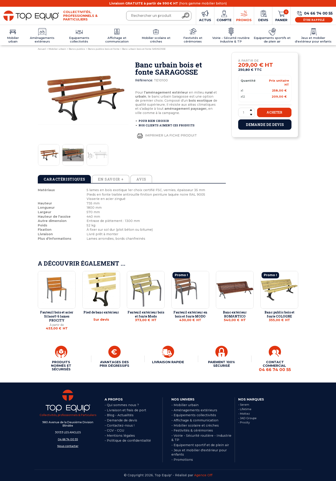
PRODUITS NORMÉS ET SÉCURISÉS (61, 365)
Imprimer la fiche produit (166, 135)
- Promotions (182, 460)
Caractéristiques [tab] (64, 179)
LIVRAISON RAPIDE (168, 362)
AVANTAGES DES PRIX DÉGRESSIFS (114, 364)
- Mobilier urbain (185, 405)
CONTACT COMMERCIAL (274, 366)
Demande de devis (265, 124)
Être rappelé (314, 20)
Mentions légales (121, 436)
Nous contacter (67, 446)
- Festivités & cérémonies (192, 430)
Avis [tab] (141, 179)
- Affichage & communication (194, 420)
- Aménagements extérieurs (194, 410)
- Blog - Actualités (119, 415)
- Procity (244, 422)
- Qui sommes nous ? (122, 405)
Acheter (274, 112)
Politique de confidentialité (129, 440)
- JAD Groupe (247, 418)
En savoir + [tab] (110, 179)
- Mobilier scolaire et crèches (195, 425)
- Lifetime (244, 409)
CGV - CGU (115, 430)
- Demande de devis (121, 420)
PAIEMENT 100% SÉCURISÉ (221, 364)
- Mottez (244, 413)
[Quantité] (246, 112)
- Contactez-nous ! (119, 425)
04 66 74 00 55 (68, 439)
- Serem (243, 404)
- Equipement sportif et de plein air (200, 445)
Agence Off (203, 475)
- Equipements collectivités (193, 415)
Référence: (144, 80)
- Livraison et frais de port (125, 410)
